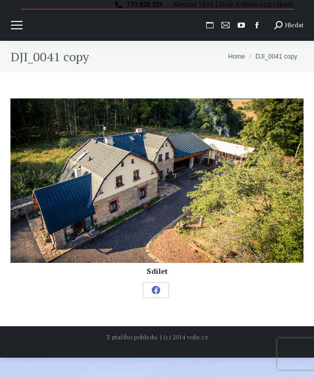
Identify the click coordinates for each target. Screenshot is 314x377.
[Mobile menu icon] (16, 25)
